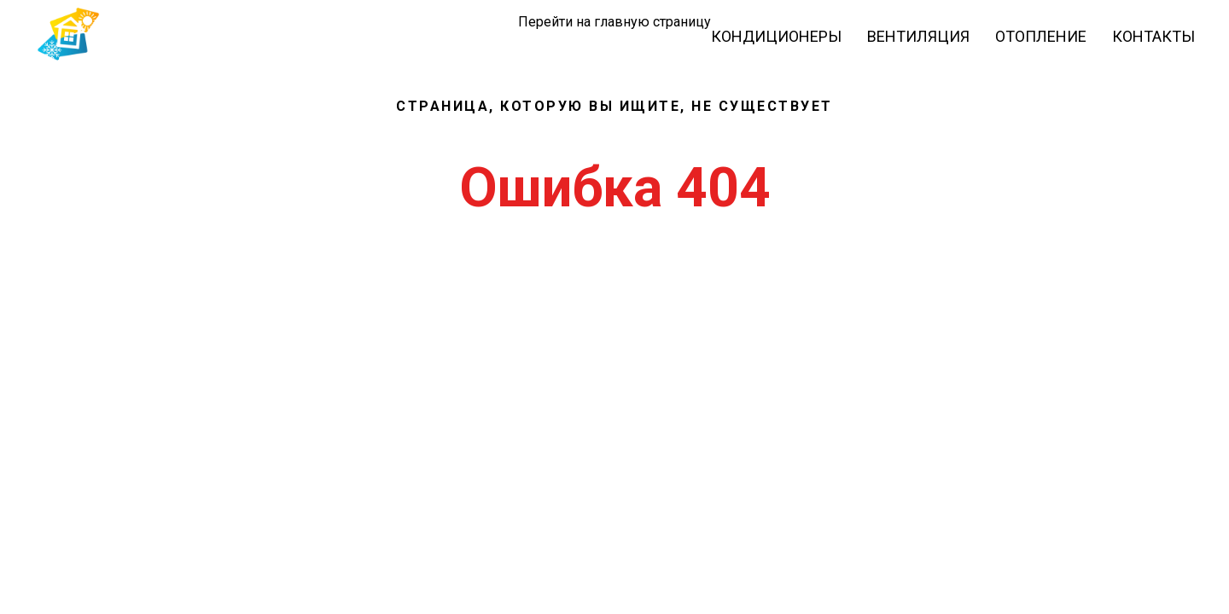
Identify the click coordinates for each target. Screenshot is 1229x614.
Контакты (1153, 36)
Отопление (1040, 36)
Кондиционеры (776, 36)
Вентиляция (918, 36)
